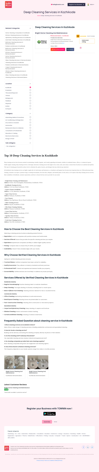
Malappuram (18, 98)
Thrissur (18, 95)
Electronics (54, 433)
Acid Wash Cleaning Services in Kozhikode (17, 40)
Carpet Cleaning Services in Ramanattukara (13, 68)
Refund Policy (58, 460)
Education (47, 433)
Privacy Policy (40, 460)
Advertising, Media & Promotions (18, 117)
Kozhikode (18, 87)
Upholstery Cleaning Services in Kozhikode (18, 37)
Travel (63, 435)
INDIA (90, 5)
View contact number (58, 49)
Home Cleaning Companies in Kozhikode (17, 33)
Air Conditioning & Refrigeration (18, 120)
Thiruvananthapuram (18, 93)
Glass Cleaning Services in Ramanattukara (18, 60)
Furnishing (73, 433)
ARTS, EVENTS (11, 438)
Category (18, 113)
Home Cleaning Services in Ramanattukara (13, 57)
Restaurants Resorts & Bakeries (18, 128)
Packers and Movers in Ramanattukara (16, 65)
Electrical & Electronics (18, 136)
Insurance (66, 433)
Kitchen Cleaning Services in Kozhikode (17, 35)
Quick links (47, 422)
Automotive (18, 125)
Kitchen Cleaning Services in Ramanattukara (13, 53)
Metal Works (31, 435)
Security (51, 435)
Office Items (39, 435)
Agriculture (18, 435)
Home (39, 15)
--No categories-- (10, 146)
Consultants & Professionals (18, 130)
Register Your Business (76, 4)
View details (70, 49)
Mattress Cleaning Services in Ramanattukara (14, 43)
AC (16, 433)
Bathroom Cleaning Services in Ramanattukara (14, 49)
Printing (46, 435)
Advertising (11, 433)
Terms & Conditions (49, 460)
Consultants (40, 433)
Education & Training (18, 133)
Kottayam (18, 109)
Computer (57, 435)
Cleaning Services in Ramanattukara (16, 77)
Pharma (25, 435)
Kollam (18, 106)
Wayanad (18, 103)
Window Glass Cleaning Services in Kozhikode (15, 71)
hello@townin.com (57, 4)
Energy (60, 433)
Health (78, 433)
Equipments (11, 435)
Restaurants (32, 433)
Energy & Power (18, 138)
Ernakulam (18, 90)
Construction (74, 435)
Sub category (18, 143)
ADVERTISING (86, 435)
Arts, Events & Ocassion (18, 122)
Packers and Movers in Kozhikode (15, 46)
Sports (68, 435)
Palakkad (18, 101)
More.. (63, 43)
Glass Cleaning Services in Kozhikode (16, 75)
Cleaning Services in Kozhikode (14, 62)
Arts (19, 433)
